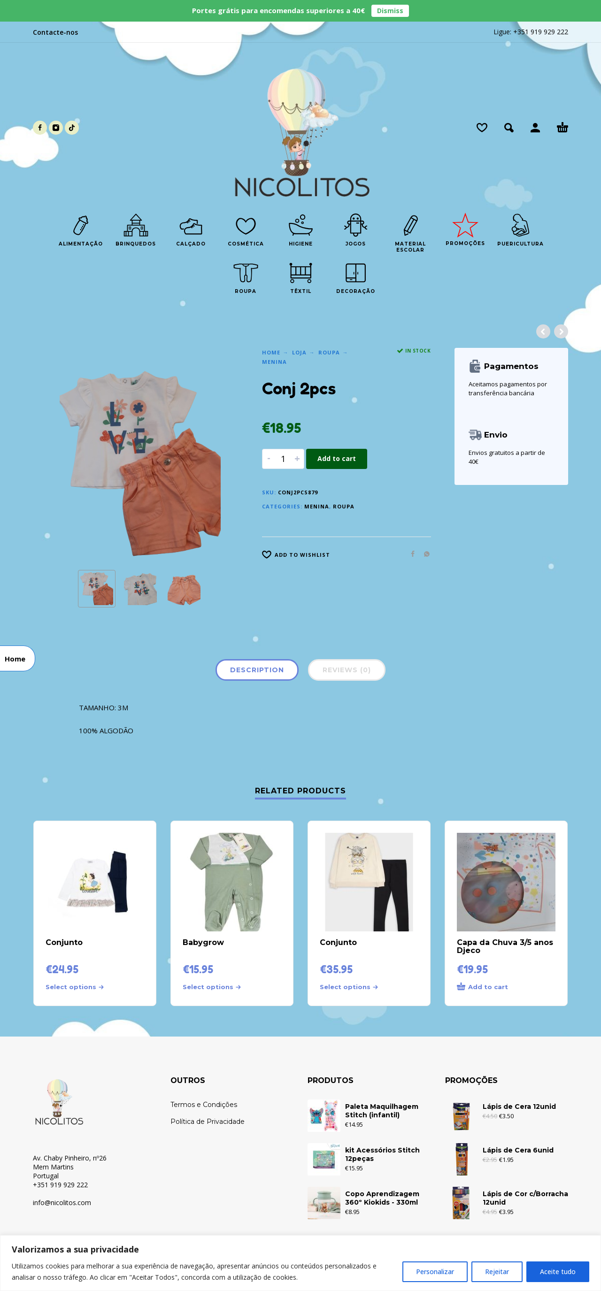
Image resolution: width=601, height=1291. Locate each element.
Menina (274, 361)
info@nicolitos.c (57, 1202)
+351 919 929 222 (540, 31)
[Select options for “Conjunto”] (78, 987)
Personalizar (435, 1271)
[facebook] (40, 128)
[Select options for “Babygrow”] (215, 987)
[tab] (257, 671)
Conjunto (64, 942)
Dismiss (390, 10)
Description (257, 670)
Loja (299, 352)
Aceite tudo (558, 1271)
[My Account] (535, 127)
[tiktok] (72, 128)
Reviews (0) (347, 670)
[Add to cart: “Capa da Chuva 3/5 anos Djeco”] (489, 987)
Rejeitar (497, 1271)
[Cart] (562, 128)
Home (271, 352)
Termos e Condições (203, 1104)
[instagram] (56, 128)
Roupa (329, 352)
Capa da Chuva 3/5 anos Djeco (505, 946)
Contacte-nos (55, 32)
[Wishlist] (482, 127)
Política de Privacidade (207, 1121)
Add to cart (336, 458)
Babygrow (203, 942)
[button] (509, 127)
